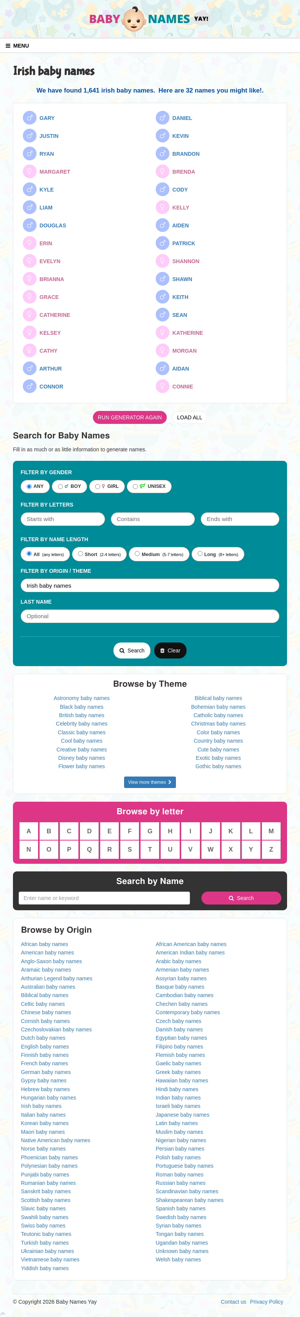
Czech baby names (178, 1021)
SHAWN (174, 279)
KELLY (172, 207)
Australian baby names (48, 987)
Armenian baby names (182, 970)
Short (87, 554)
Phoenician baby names (49, 1157)
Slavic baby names (43, 1208)
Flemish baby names (180, 1055)
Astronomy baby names (82, 698)
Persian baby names (180, 1149)
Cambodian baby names (185, 995)
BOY (69, 486)
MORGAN (176, 350)
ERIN (37, 243)
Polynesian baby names (49, 1166)
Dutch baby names (43, 1038)
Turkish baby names (45, 1243)
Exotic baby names (218, 758)
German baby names (46, 1072)
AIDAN (172, 368)
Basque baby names (180, 987)
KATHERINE (179, 332)
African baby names (44, 944)
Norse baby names (43, 1149)
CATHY (40, 350)
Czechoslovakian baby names (56, 1029)
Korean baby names (45, 1123)
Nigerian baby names (181, 1140)
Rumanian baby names (48, 1183)
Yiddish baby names (45, 1268)
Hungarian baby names (48, 1098)
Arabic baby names (178, 961)
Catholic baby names (218, 715)
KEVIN (172, 135)
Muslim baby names (179, 1132)
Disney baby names (81, 758)
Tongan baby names (180, 1234)
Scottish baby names (45, 1200)
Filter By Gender (46, 472)
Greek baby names (178, 1072)
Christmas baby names (218, 724)
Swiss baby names (43, 1226)
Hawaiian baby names (182, 1080)
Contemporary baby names (188, 1012)
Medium (147, 554)
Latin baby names (177, 1123)
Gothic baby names (218, 766)
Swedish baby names (181, 1217)
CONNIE (174, 386)
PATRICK (175, 243)
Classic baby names (81, 732)
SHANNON (177, 261)
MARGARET (46, 171)
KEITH (172, 297)
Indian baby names (178, 1098)
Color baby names (218, 732)
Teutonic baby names (46, 1234)
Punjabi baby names (45, 1175)
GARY (39, 118)
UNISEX (149, 486)
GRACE (41, 297)
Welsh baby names (178, 1259)
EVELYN (42, 261)
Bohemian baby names (218, 707)
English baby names (45, 1047)
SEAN (171, 314)
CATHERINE (46, 314)
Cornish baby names (45, 1021)
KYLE (38, 189)
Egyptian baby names (181, 1038)
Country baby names (218, 741)
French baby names (44, 1063)
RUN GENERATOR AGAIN (130, 417)
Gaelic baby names (178, 1063)
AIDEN (172, 225)
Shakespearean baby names (189, 1200)
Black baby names (81, 707)
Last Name (36, 602)
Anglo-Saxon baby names (51, 961)
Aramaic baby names (46, 970)
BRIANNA (43, 279)
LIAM (38, 207)
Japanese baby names (182, 1115)
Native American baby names (55, 1140)
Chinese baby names (46, 1012)
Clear (170, 650)
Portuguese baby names (185, 1166)
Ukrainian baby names (47, 1251)
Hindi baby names (177, 1089)
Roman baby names (179, 1175)
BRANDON (177, 153)
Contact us (233, 1302)
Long (207, 554)
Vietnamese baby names (50, 1259)
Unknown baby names (182, 1251)
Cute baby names (218, 749)
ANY (35, 486)
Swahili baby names (45, 1217)
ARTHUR (42, 368)
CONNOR (43, 386)
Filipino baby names (179, 1047)
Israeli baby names (178, 1106)
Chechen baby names (181, 1004)
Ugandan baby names (182, 1243)
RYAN (38, 153)
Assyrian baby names (181, 978)
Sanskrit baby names (46, 1191)
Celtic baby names (43, 1004)
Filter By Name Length (54, 539)
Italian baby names (43, 1115)
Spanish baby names (181, 1208)
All (33, 554)
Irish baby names (41, 1106)
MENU (17, 46)
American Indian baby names (190, 952)
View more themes (150, 782)
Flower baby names (81, 766)
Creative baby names (81, 749)
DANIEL (174, 118)
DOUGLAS (44, 225)
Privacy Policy (266, 1302)
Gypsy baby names (44, 1080)
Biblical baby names (218, 698)
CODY (172, 189)
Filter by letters (47, 505)
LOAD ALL (189, 417)
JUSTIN (41, 135)
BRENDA (175, 171)
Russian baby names (181, 1183)
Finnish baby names (45, 1055)
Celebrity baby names (81, 724)
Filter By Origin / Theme (56, 571)
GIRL (107, 486)
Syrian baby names (178, 1226)
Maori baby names (43, 1132)
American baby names (47, 952)
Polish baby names (178, 1157)
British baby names (81, 715)
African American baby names (191, 944)
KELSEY (42, 332)
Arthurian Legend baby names (57, 978)
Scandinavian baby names (187, 1191)
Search (132, 650)
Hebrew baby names (45, 1089)
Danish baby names (179, 1029)
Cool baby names (81, 741)
